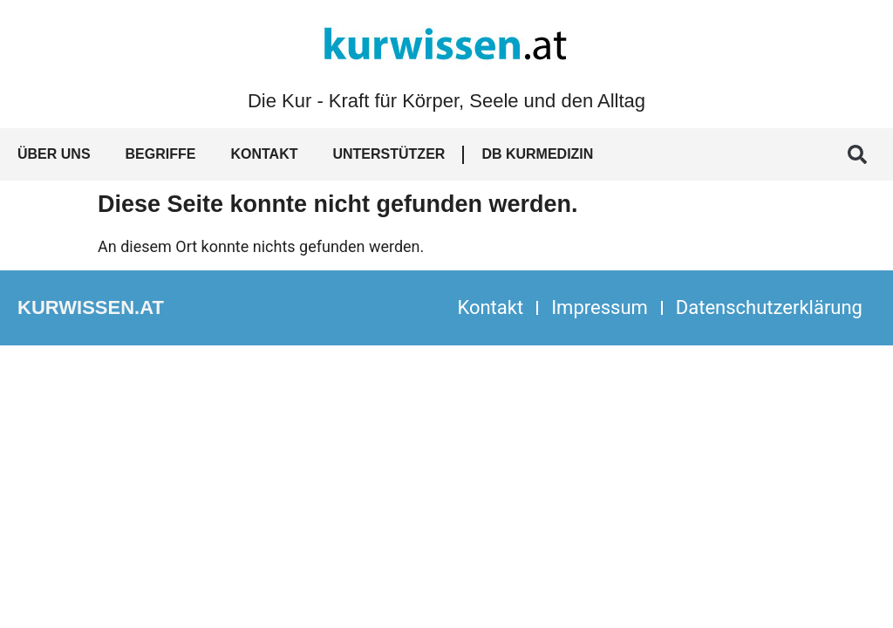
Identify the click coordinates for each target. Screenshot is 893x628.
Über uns (54, 154)
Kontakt (263, 154)
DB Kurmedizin (537, 154)
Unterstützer (388, 154)
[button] (857, 154)
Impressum (599, 307)
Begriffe (161, 154)
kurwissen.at (90, 307)
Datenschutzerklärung (769, 307)
